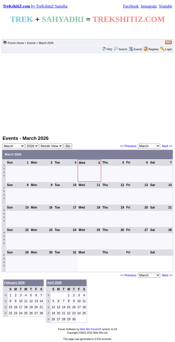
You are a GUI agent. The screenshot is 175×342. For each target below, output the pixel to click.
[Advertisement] (87, 93)
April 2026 (54, 282)
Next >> (167, 146)
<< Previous (128, 146)
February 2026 (14, 282)
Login (168, 49)
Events (31, 42)
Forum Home (16, 42)
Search (120, 49)
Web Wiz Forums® (90, 329)
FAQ (109, 49)
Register (154, 49)
